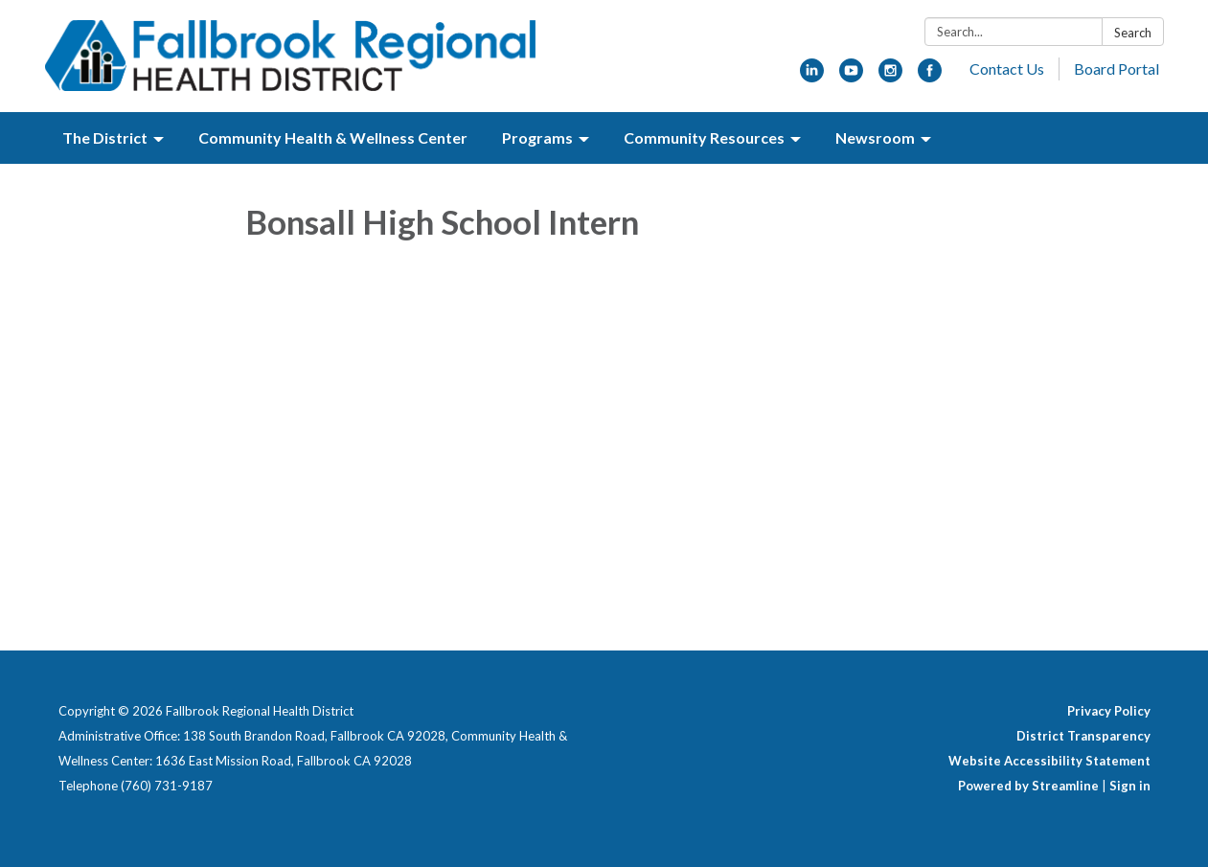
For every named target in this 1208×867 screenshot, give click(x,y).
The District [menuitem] (105, 137)
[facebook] (930, 76)
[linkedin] (812, 76)
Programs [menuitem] (537, 137)
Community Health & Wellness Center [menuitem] (332, 137)
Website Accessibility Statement (1049, 760)
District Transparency (1083, 735)
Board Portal (1116, 68)
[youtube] (851, 76)
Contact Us (1006, 68)
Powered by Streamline (1028, 785)
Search (1132, 32)
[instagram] (890, 76)
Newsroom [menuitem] (875, 137)
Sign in (1130, 785)
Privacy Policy (1109, 711)
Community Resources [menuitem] (704, 137)
